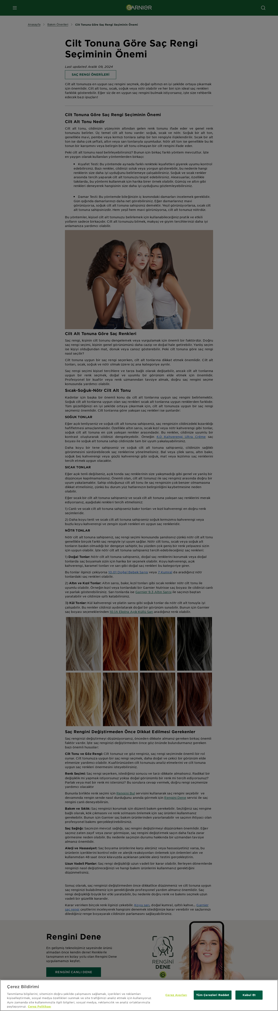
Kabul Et (249, 995)
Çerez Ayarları (176, 995)
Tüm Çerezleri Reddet (212, 995)
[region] (139, 995)
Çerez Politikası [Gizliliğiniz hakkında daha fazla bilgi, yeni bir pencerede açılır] (39, 1006)
